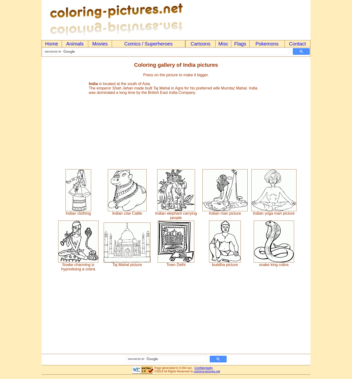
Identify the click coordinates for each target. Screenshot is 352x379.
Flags (240, 43)
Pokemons (267, 43)
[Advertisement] (176, 130)
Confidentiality (203, 368)
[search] (165, 51)
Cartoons (200, 43)
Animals (75, 43)
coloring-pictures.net (207, 371)
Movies (100, 43)
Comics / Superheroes (148, 43)
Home (51, 43)
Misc (223, 43)
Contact (297, 43)
